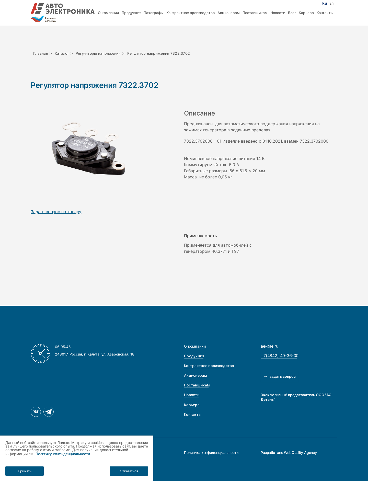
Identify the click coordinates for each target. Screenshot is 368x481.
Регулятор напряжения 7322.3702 (158, 53)
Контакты (325, 12)
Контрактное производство (190, 12)
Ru (324, 3)
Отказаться (129, 471)
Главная (40, 53)
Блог (292, 12)
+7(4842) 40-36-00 (279, 355)
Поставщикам (255, 12)
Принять (24, 471)
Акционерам (228, 12)
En (331, 3)
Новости (277, 12)
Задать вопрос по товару (56, 212)
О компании (108, 12)
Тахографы (154, 12)
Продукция (131, 12)
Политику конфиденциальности (63, 454)
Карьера (306, 12)
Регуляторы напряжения (98, 53)
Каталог (62, 53)
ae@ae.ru (269, 346)
